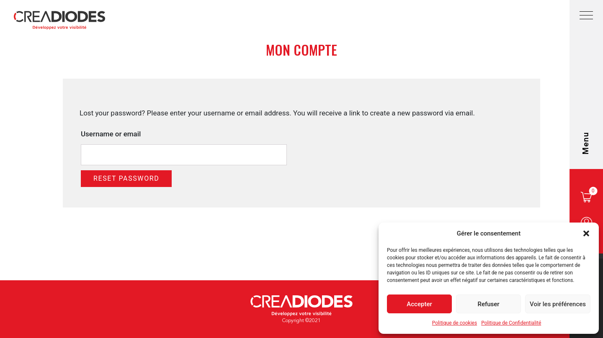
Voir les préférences (558, 304)
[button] (586, 233)
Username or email (111, 134)
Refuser (488, 304)
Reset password (126, 178)
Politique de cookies (454, 323)
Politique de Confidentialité (511, 323)
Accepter (419, 304)
